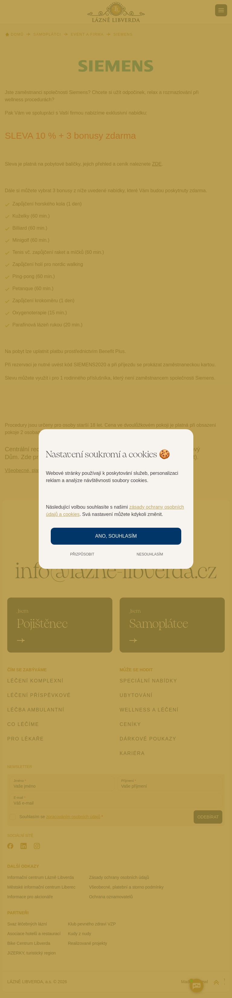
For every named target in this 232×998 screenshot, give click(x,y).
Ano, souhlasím (116, 536)
